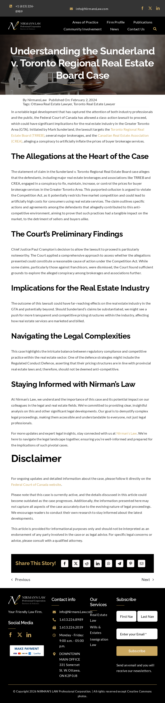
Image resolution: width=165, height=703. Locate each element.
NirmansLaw (37, 100)
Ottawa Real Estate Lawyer (51, 104)
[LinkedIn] (97, 563)
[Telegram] (119, 563)
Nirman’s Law (126, 433)
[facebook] (142, 8)
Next (146, 579)
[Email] (141, 563)
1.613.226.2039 (71, 627)
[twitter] (150, 8)
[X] (76, 563)
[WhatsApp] (108, 563)
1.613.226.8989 (71, 619)
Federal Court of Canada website (36, 484)
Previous (22, 579)
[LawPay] (27, 645)
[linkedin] (158, 8)
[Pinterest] (130, 563)
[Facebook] (64, 563)
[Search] (155, 29)
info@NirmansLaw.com (76, 612)
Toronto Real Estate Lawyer (94, 104)
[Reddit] (87, 563)
